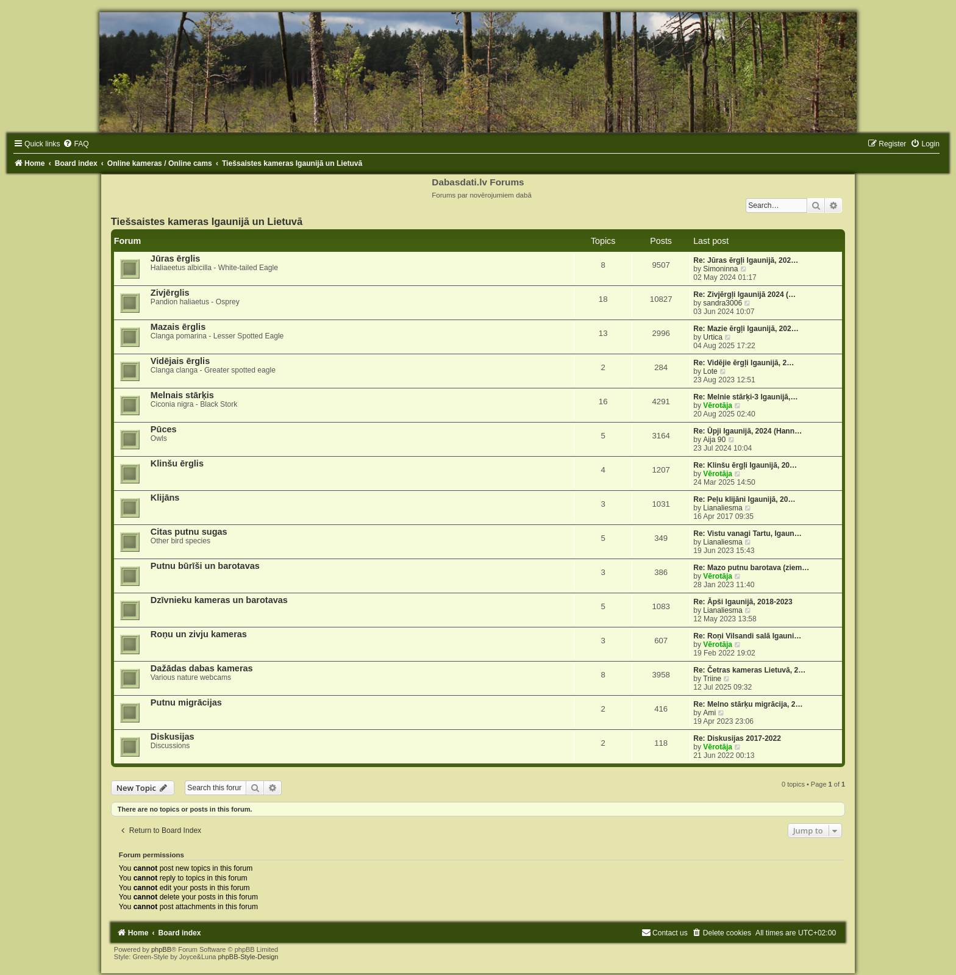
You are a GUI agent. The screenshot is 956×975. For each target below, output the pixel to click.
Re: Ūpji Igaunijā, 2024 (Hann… (747, 431)
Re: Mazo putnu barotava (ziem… (751, 567)
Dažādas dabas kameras (202, 668)
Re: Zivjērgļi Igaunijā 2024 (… (744, 294)
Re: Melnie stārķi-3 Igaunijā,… (745, 397)
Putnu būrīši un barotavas (205, 566)
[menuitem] (75, 144)
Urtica (712, 337)
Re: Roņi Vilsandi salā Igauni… (747, 636)
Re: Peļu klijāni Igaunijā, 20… (744, 499)
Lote (710, 371)
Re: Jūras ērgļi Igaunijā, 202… (745, 260)
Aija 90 (714, 439)
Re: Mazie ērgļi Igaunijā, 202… (746, 328)
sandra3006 (722, 303)
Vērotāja (717, 405)
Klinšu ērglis (177, 463)
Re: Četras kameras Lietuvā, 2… (749, 670)
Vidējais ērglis (180, 361)
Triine (712, 678)
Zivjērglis (170, 293)
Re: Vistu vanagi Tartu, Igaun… (747, 533)
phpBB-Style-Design (248, 956)
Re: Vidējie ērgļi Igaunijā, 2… (743, 363)
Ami (709, 713)
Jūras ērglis (176, 258)
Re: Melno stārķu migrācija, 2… (747, 704)
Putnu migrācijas (186, 702)
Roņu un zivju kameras (199, 634)
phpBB (161, 949)
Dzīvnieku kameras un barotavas (219, 600)
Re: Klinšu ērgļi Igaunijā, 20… (745, 465)
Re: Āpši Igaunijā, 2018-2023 (743, 602)
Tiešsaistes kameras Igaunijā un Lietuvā (206, 221)
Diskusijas (172, 736)
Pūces (164, 429)
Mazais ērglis (178, 327)
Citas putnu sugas (189, 532)
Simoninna (720, 269)
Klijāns (165, 497)
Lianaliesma (723, 508)
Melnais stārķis (182, 395)
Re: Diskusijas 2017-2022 (737, 738)
